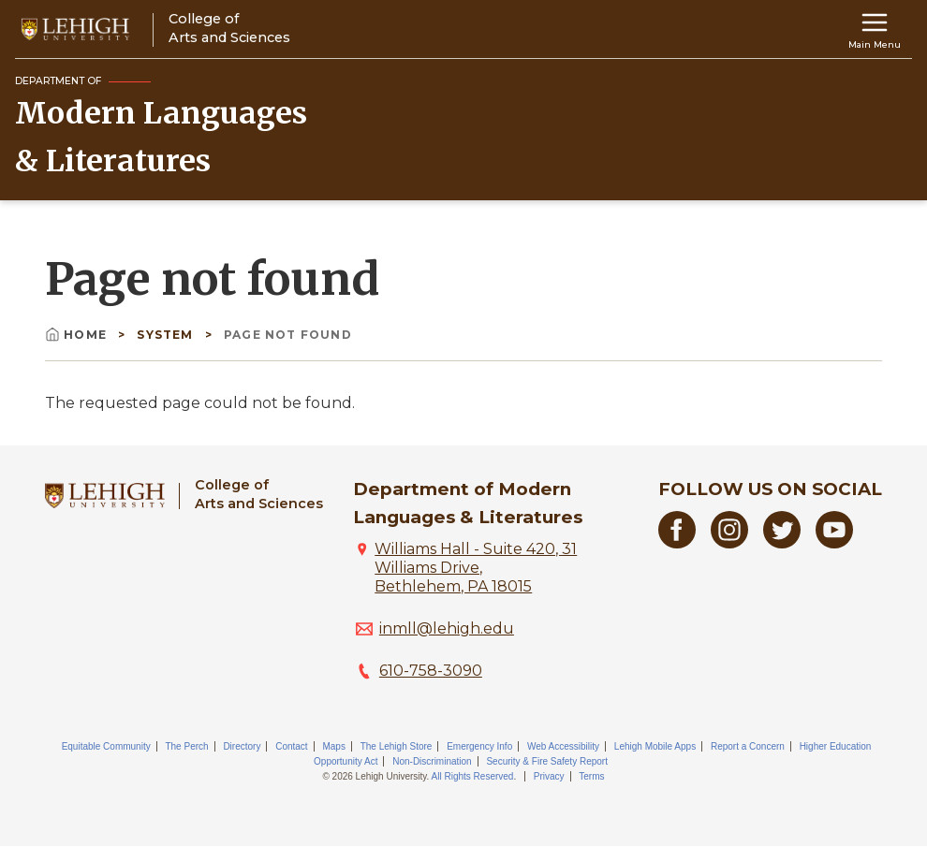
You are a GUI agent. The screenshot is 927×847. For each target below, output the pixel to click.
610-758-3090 (430, 670)
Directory (241, 746)
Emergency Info (479, 746)
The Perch (186, 746)
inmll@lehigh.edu (446, 628)
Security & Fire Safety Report (547, 761)
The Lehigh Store (396, 746)
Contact (291, 746)
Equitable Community (106, 746)
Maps (333, 746)
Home (77, 335)
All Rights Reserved (473, 776)
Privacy (549, 776)
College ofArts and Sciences (259, 493)
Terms (591, 776)
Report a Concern (748, 746)
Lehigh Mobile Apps (655, 746)
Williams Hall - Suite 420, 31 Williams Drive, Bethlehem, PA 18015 (476, 567)
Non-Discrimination (431, 761)
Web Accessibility (563, 746)
